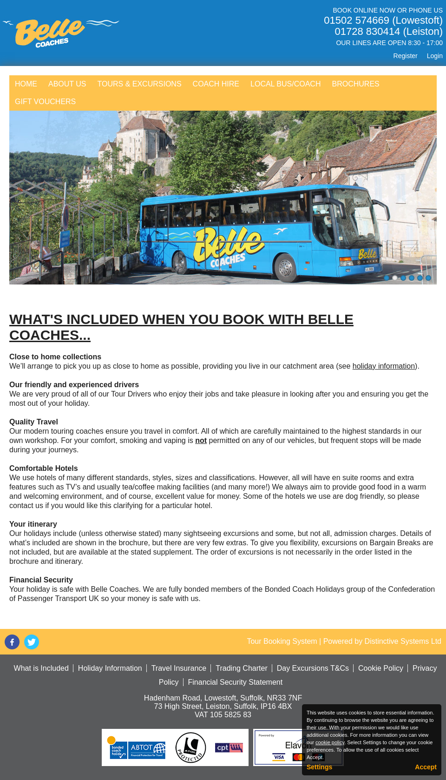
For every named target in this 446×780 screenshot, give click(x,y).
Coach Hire (216, 84)
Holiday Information (110, 668)
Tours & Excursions (140, 84)
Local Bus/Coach (285, 84)
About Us (67, 84)
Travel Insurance (179, 668)
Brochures (355, 84)
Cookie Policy (380, 668)
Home (26, 84)
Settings (319, 767)
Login (435, 55)
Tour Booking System (282, 641)
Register (406, 55)
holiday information (384, 366)
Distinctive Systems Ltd (403, 641)
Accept (426, 767)
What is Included (41, 668)
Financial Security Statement (235, 682)
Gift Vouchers (45, 102)
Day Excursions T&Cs (313, 668)
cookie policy (329, 742)
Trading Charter (241, 668)
